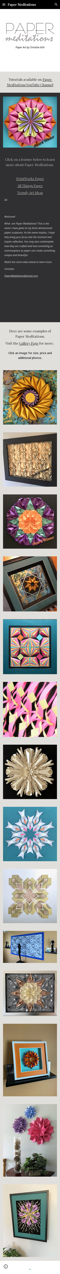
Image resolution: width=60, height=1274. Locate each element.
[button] (4, 4)
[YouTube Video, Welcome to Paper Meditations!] (30, 302)
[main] (30, 51)
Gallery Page (28, 343)
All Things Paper (30, 185)
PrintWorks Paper (30, 178)
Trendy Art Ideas (30, 192)
